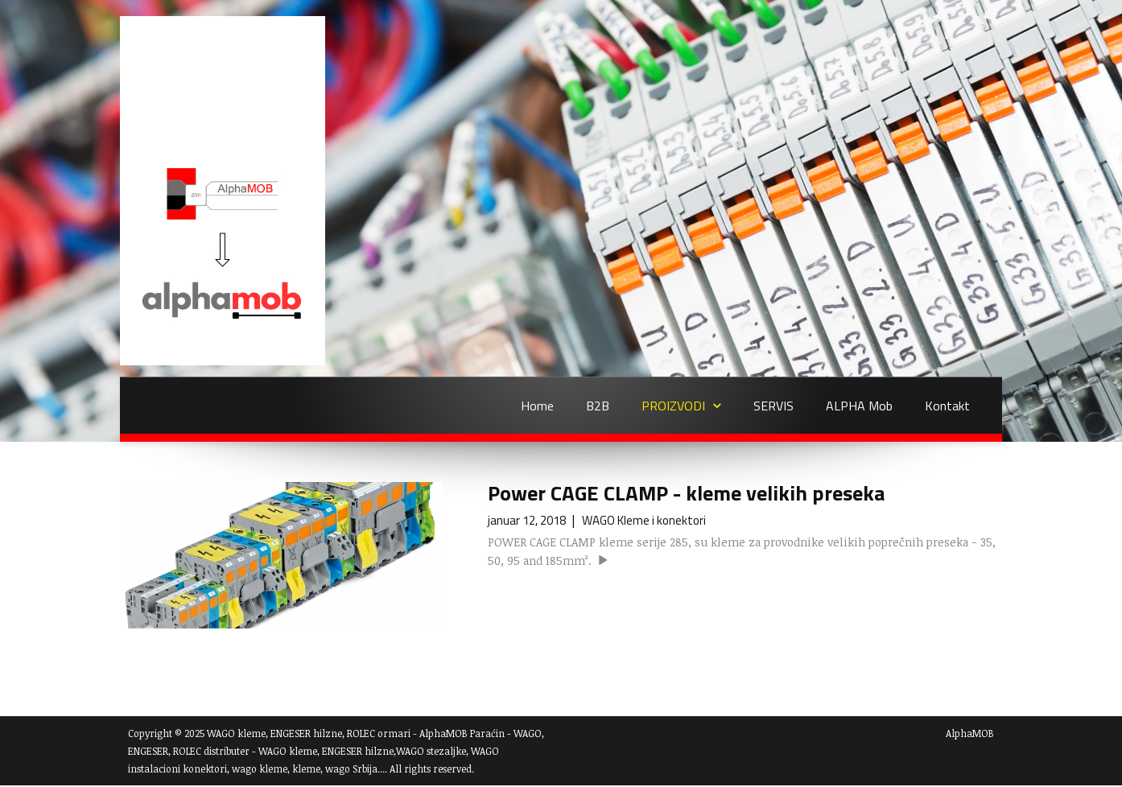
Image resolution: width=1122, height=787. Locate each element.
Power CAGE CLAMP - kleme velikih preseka (686, 493)
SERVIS (773, 405)
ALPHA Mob (859, 405)
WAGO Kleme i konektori (644, 520)
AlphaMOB (970, 733)
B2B (597, 405)
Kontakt (947, 405)
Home (537, 405)
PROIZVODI (673, 405)
